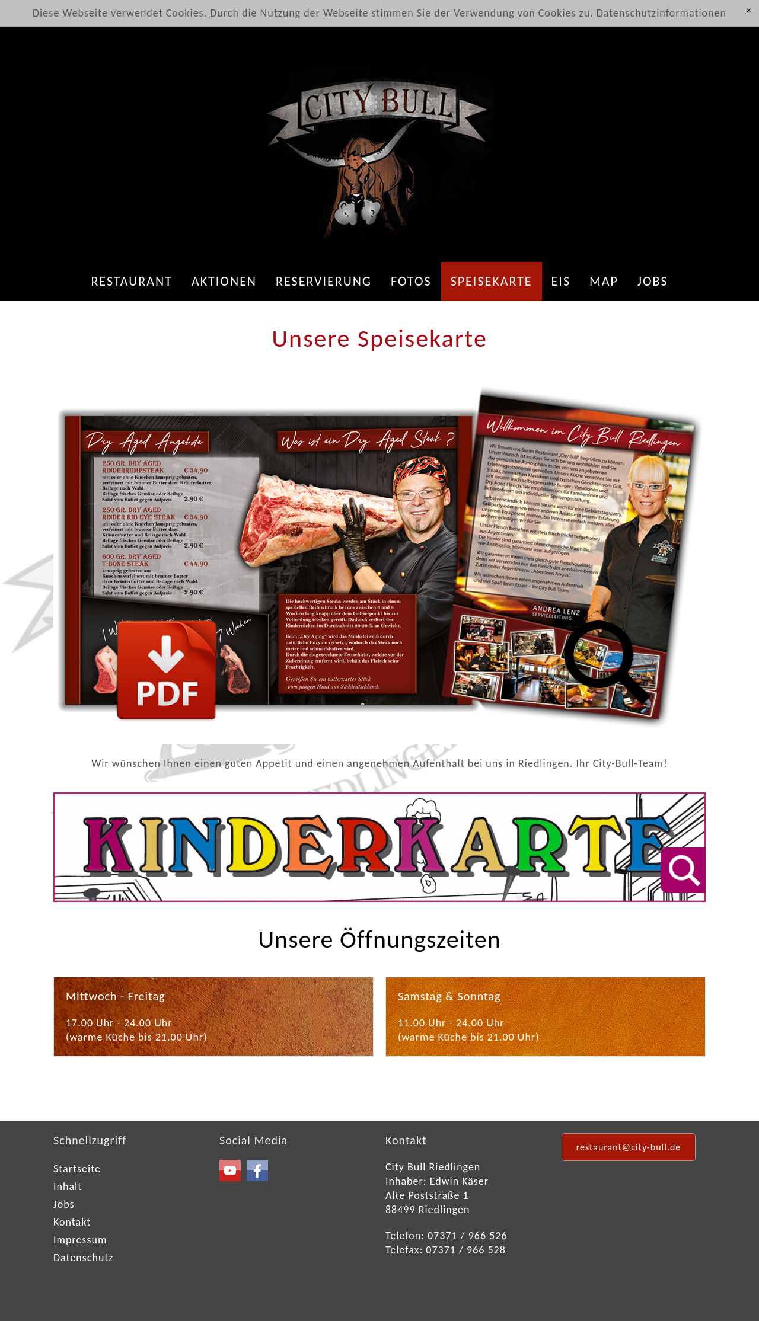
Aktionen (224, 281)
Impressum (80, 1239)
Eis (560, 281)
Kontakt (72, 1222)
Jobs (652, 281)
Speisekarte (491, 281)
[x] (748, 11)
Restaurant (132, 281)
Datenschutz (83, 1257)
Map (603, 281)
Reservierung (324, 281)
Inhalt (67, 1186)
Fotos (411, 281)
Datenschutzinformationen (661, 13)
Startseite (77, 1168)
